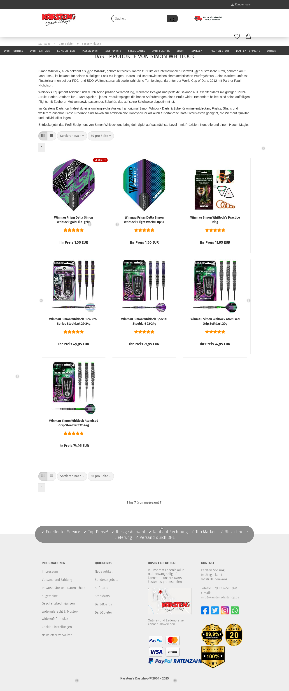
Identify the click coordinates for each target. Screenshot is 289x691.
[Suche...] (172, 18)
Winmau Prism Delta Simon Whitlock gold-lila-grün (73, 220)
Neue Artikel (103, 572)
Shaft (181, 50)
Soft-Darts (113, 50)
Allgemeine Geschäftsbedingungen (58, 599)
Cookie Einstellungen (57, 627)
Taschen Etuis (219, 50)
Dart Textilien (40, 50)
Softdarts (101, 588)
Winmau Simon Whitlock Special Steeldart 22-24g (144, 321)
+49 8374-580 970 (225, 588)
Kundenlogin (241, 4)
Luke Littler (66, 50)
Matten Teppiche (248, 50)
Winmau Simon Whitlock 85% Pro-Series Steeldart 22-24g (73, 321)
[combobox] (72, 135)
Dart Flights (161, 50)
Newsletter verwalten (57, 635)
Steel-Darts (136, 50)
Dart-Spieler (103, 612)
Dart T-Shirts (13, 50)
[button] (248, 36)
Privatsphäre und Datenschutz (63, 588)
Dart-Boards (103, 604)
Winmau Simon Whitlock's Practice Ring (215, 220)
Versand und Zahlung (57, 580)
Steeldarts (102, 596)
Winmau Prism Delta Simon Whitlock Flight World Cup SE (144, 220)
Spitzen (197, 50)
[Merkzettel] (237, 36)
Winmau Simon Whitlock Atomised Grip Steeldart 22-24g (73, 423)
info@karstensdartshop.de (220, 597)
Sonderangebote (107, 580)
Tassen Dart (90, 50)
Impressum (50, 572)
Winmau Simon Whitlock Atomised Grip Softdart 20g (215, 321)
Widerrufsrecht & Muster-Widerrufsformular (60, 615)
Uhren (271, 50)
